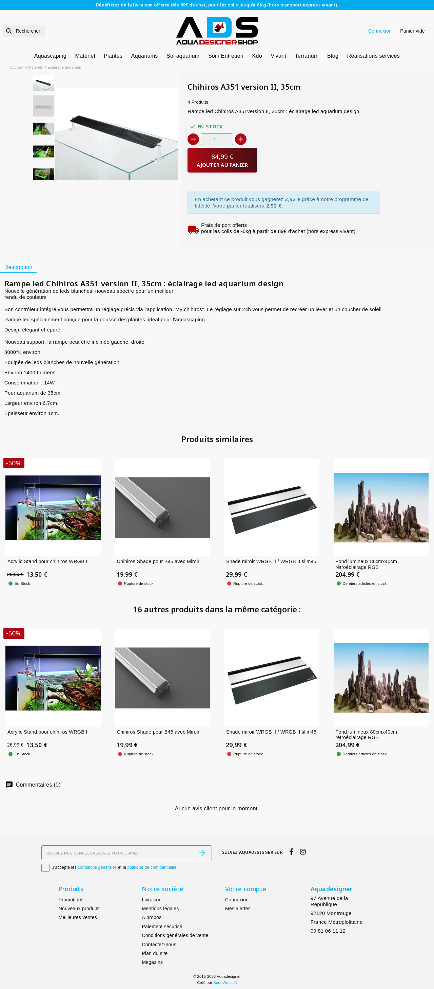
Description (18, 267)
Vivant (278, 56)
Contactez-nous (159, 944)
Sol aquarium (182, 56)
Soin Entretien (225, 56)
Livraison (151, 899)
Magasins (152, 962)
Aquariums (144, 56)
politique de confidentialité (152, 867)
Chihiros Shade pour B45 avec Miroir (158, 561)
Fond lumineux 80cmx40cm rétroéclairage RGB (366, 564)
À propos (151, 917)
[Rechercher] (24, 31)
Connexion (237, 899)
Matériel (85, 56)
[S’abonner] (202, 852)
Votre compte (246, 889)
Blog (332, 56)
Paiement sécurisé (162, 926)
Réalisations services (373, 56)
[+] (240, 139)
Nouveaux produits (79, 908)
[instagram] (303, 852)
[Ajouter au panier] (222, 160)
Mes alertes (238, 908)
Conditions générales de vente (175, 935)
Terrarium (307, 56)
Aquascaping (50, 56)
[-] (193, 139)
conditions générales (97, 867)
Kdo (257, 56)
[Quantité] (217, 139)
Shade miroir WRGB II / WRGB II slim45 (271, 561)
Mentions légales (160, 908)
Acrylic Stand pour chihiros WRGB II (48, 561)
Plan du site (154, 953)
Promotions (71, 899)
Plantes (113, 56)
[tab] (18, 267)
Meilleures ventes (78, 917)
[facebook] (291, 852)
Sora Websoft (225, 983)
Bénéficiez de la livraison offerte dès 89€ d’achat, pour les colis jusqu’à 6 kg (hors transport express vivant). (217, 5)
